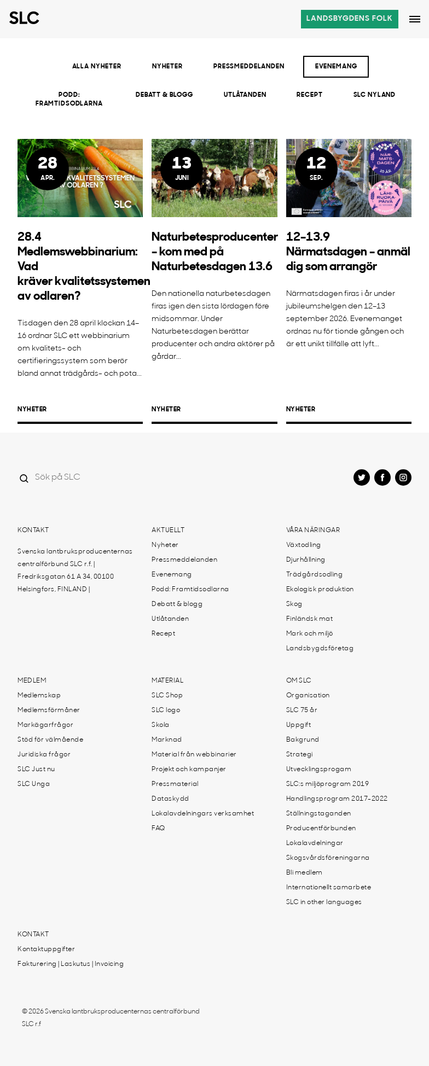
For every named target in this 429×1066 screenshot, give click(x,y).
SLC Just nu (36, 769)
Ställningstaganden (318, 814)
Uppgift (298, 725)
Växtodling (303, 545)
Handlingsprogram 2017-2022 (337, 799)
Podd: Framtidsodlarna (69, 99)
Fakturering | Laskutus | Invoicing (71, 964)
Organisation (308, 695)
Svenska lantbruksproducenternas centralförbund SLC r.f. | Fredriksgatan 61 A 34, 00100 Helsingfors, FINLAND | (75, 571)
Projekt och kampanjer (189, 769)
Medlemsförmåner (49, 710)
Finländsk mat (309, 619)
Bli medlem (304, 873)
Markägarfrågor (45, 725)
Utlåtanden (245, 95)
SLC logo (166, 710)
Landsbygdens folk (349, 19)
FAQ (158, 828)
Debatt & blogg (164, 95)
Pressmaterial (175, 784)
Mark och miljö (309, 634)
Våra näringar (313, 530)
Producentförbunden (321, 828)
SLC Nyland (374, 95)
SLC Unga (34, 784)
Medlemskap (39, 695)
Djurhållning (306, 560)
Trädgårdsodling (314, 575)
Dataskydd (170, 799)
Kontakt (33, 530)
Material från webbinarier (194, 755)
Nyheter (167, 66)
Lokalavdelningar (315, 843)
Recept (309, 95)
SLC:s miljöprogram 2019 (327, 784)
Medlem (32, 681)
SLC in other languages (324, 902)
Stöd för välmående (50, 740)
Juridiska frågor (44, 755)
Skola (161, 725)
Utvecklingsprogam (319, 769)
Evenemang (336, 66)
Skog (294, 604)
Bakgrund (303, 740)
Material (167, 681)
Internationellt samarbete (329, 887)
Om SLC (299, 681)
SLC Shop (167, 695)
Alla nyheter (96, 66)
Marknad (167, 740)
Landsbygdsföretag (320, 648)
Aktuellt (168, 530)
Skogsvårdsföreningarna (328, 858)
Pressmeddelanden (249, 66)
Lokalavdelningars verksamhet (203, 814)
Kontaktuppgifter (46, 949)
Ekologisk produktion (320, 589)
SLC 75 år (302, 710)
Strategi (299, 755)
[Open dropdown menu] (414, 19)
